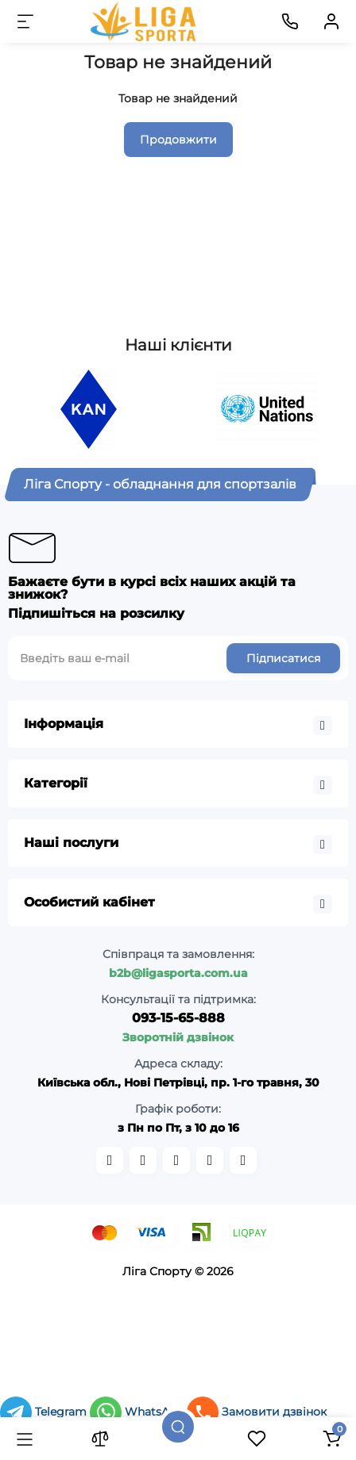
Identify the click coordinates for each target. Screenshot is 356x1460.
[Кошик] (331, 1438)
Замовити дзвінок (257, 1411)
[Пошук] (178, 1427)
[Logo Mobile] (144, 21)
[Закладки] (256, 1438)
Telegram (45, 1411)
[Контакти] (290, 21)
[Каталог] (24, 1438)
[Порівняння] (100, 1438)
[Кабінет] (331, 21)
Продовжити (178, 139)
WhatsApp (138, 1411)
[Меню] (25, 21)
